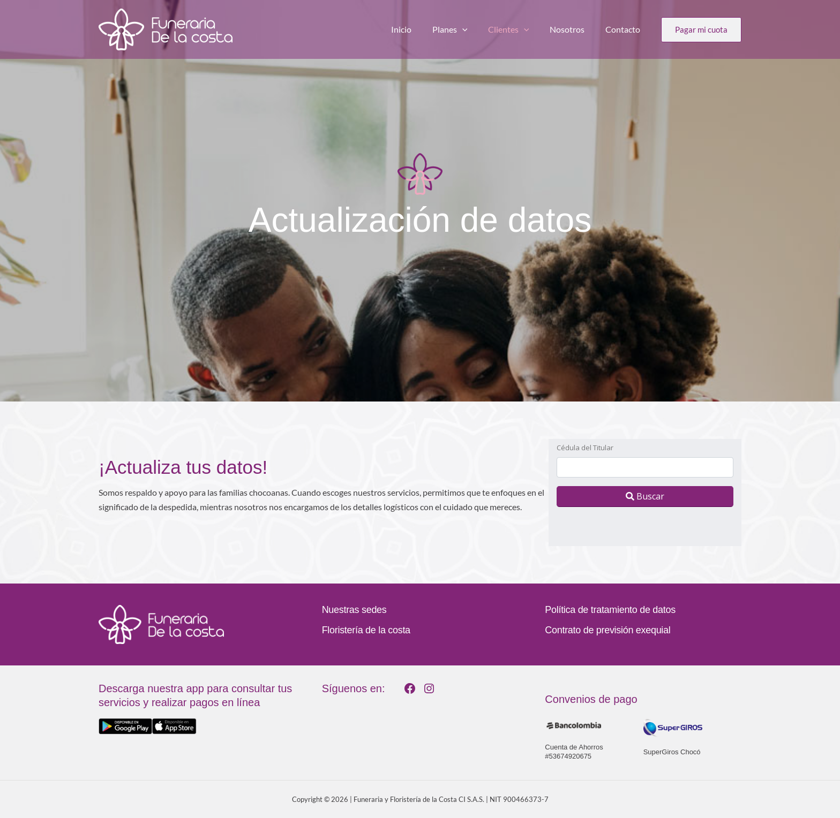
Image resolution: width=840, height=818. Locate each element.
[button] (701, 29)
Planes (462, 29)
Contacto (624, 29)
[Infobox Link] (197, 707)
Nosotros (572, 29)
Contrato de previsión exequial (607, 630)
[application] (474, 29)
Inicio (417, 29)
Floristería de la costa (366, 630)
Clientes (517, 29)
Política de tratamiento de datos (610, 609)
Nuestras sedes (354, 609)
